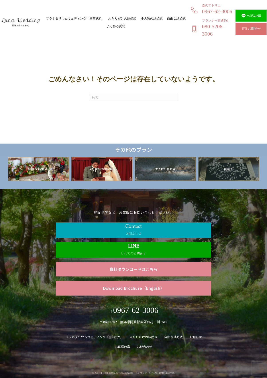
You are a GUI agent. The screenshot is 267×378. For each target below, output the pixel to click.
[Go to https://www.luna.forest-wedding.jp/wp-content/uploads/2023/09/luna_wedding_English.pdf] (133, 288)
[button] (251, 16)
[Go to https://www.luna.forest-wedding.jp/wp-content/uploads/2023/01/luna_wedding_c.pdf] (133, 269)
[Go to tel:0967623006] (212, 10)
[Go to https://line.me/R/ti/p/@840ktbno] (133, 250)
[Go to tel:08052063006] (212, 29)
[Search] (133, 97)
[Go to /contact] (133, 230)
